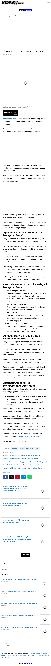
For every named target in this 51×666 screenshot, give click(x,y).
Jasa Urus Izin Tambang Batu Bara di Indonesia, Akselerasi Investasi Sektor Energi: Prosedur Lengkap (15, 488)
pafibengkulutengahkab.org (28, 436)
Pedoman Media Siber (19, 655)
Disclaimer (31, 655)
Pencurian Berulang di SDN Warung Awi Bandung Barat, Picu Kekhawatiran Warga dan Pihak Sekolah (17, 539)
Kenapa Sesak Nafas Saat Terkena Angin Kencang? (20, 458)
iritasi (22, 448)
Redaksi (44, 653)
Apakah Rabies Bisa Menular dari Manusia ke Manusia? (21, 465)
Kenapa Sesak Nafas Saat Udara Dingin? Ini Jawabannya (22, 455)
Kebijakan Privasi (6, 655)
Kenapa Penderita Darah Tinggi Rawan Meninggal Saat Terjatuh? (25, 462)
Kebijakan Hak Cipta (42, 655)
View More (25, 555)
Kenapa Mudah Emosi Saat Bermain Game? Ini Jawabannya (23, 468)
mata (37, 448)
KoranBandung (5, 657)
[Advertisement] (25, 33)
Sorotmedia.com (10, 119)
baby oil (14, 448)
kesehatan (29, 448)
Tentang (32, 653)
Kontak (38, 653)
